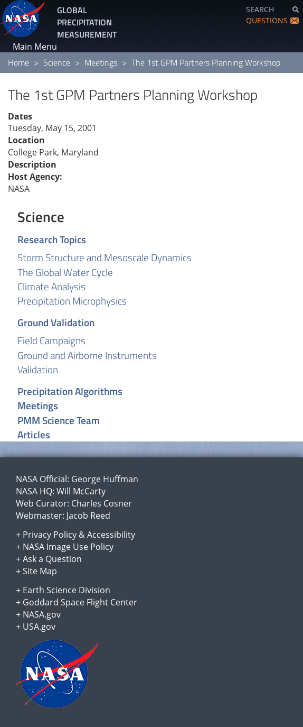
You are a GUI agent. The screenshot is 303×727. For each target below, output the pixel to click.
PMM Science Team (58, 420)
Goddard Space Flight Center (80, 602)
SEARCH (260, 9)
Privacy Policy (50, 534)
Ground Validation (55, 322)
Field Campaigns (51, 340)
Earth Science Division (66, 590)
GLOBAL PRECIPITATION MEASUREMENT (87, 22)
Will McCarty (81, 491)
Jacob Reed (88, 515)
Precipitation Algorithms (69, 391)
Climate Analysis (51, 286)
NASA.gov (42, 614)
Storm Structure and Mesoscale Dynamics (104, 257)
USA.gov (39, 626)
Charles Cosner (101, 503)
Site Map (40, 571)
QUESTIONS (267, 20)
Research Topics (51, 239)
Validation (37, 369)
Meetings (100, 62)
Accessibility (111, 534)
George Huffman (104, 479)
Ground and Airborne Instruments (87, 355)
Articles (33, 434)
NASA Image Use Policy (68, 547)
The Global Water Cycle (65, 272)
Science (56, 62)
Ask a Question (52, 559)
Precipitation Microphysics (72, 300)
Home (18, 62)
